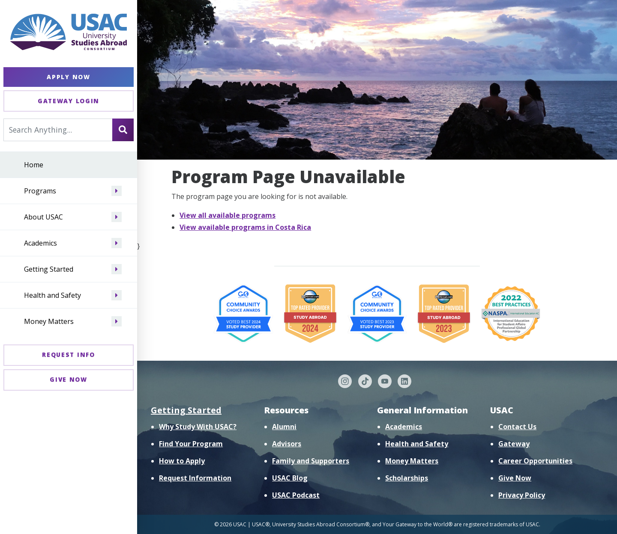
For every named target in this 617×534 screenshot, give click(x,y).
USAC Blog (290, 478)
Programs (40, 191)
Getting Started (48, 269)
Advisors (286, 443)
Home (33, 164)
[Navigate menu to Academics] (116, 243)
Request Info (68, 354)
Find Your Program (191, 443)
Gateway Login (68, 101)
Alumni (284, 426)
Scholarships (406, 478)
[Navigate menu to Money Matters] (116, 321)
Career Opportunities (535, 461)
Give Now (68, 379)
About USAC (43, 217)
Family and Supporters (310, 461)
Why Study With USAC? (198, 426)
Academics (40, 243)
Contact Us (517, 426)
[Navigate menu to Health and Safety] (116, 295)
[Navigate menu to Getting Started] (116, 269)
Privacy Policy (521, 495)
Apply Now (68, 77)
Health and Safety (52, 295)
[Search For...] (58, 130)
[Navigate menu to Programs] (116, 190)
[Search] (123, 130)
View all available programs (228, 215)
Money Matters (49, 321)
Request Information (195, 478)
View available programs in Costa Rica (245, 227)
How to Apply (182, 461)
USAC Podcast (296, 495)
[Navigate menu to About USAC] (116, 216)
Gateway (514, 443)
